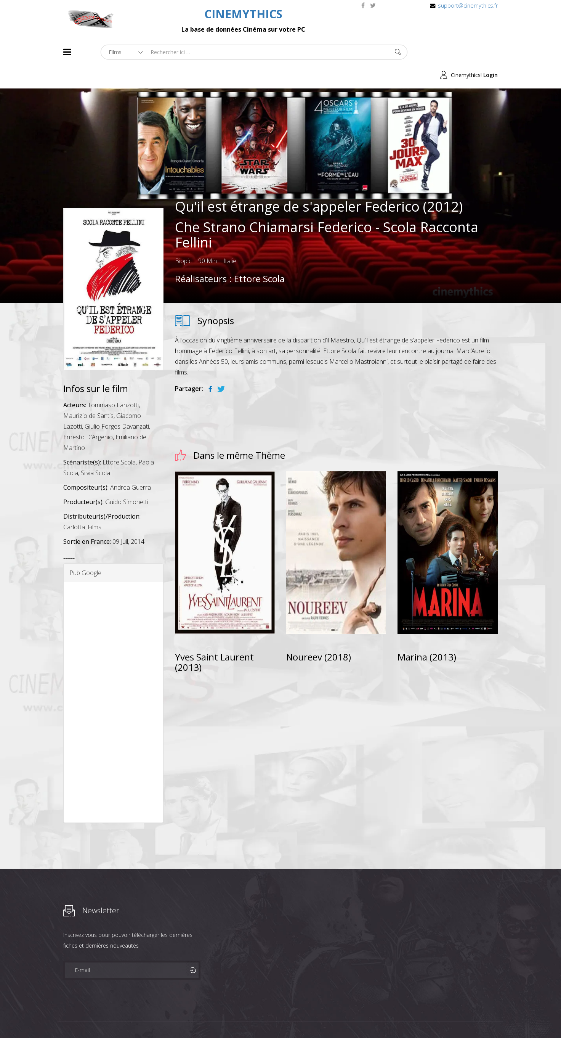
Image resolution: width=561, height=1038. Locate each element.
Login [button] (490, 52)
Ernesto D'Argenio (88, 414)
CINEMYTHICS (243, 14)
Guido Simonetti (126, 479)
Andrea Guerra (130, 464)
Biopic (183, 238)
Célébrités (112, 1018)
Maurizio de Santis (88, 393)
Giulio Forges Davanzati (117, 403)
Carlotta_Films (82, 504)
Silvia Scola (95, 450)
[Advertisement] (113, 679)
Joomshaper (346, 1017)
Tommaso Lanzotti (113, 382)
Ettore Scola (259, 256)
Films (86, 1018)
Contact (192, 1018)
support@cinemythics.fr (468, 5)
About (65, 1018)
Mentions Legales (154, 1018)
